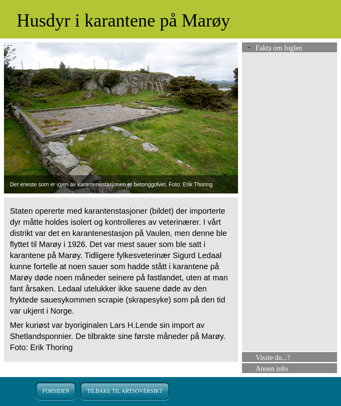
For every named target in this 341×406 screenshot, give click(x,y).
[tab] (289, 48)
